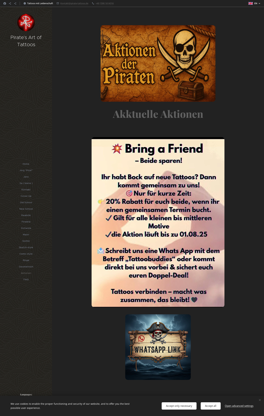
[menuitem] (26, 164)
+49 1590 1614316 (105, 3)
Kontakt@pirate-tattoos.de (74, 3)
